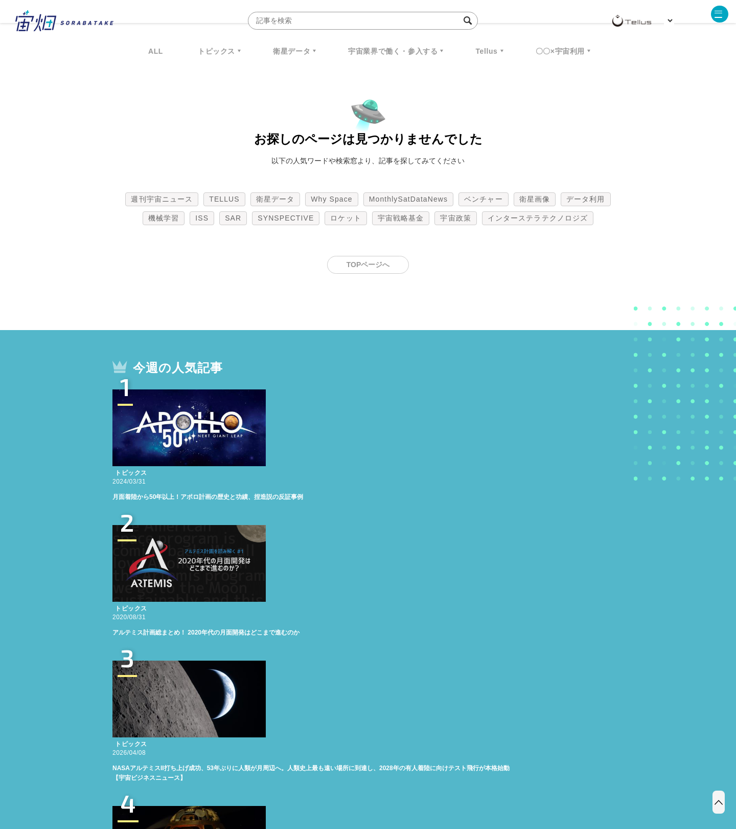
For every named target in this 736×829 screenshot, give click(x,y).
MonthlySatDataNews (408, 199)
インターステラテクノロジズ (538, 218)
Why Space (332, 199)
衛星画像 (534, 199)
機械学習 (163, 218)
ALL (155, 51)
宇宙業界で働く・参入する (393, 51)
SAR (233, 218)
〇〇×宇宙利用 (560, 51)
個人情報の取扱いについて (337, 775)
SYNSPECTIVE (286, 218)
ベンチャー (483, 199)
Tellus (486, 51)
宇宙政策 (455, 218)
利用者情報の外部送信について (422, 775)
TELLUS (224, 199)
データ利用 (585, 199)
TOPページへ (368, 264)
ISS (202, 218)
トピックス (216, 51)
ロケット (345, 218)
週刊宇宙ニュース (162, 199)
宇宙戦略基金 (401, 218)
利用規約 (283, 775)
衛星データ (291, 51)
